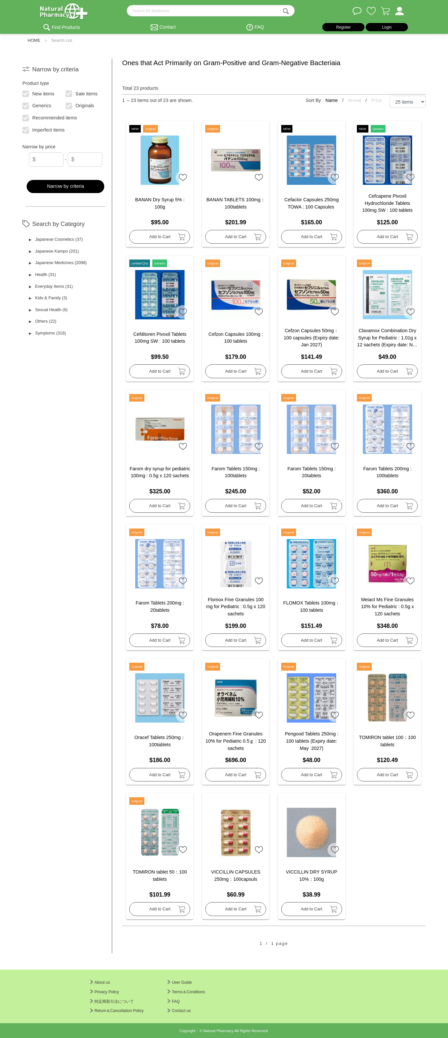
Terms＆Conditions (186, 992)
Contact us (178, 1010)
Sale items (81, 93)
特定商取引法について (112, 1001)
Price (376, 100)
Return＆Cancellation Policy (116, 1010)
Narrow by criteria (65, 186)
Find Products (66, 27)
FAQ (259, 27)
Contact (168, 27)
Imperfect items (44, 130)
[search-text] (211, 10)
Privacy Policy (104, 992)
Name (332, 100)
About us (100, 982)
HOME (34, 40)
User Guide (179, 982)
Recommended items (50, 117)
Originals (80, 105)
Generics (37, 105)
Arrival (355, 100)
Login (386, 27)
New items (38, 93)
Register (343, 27)
